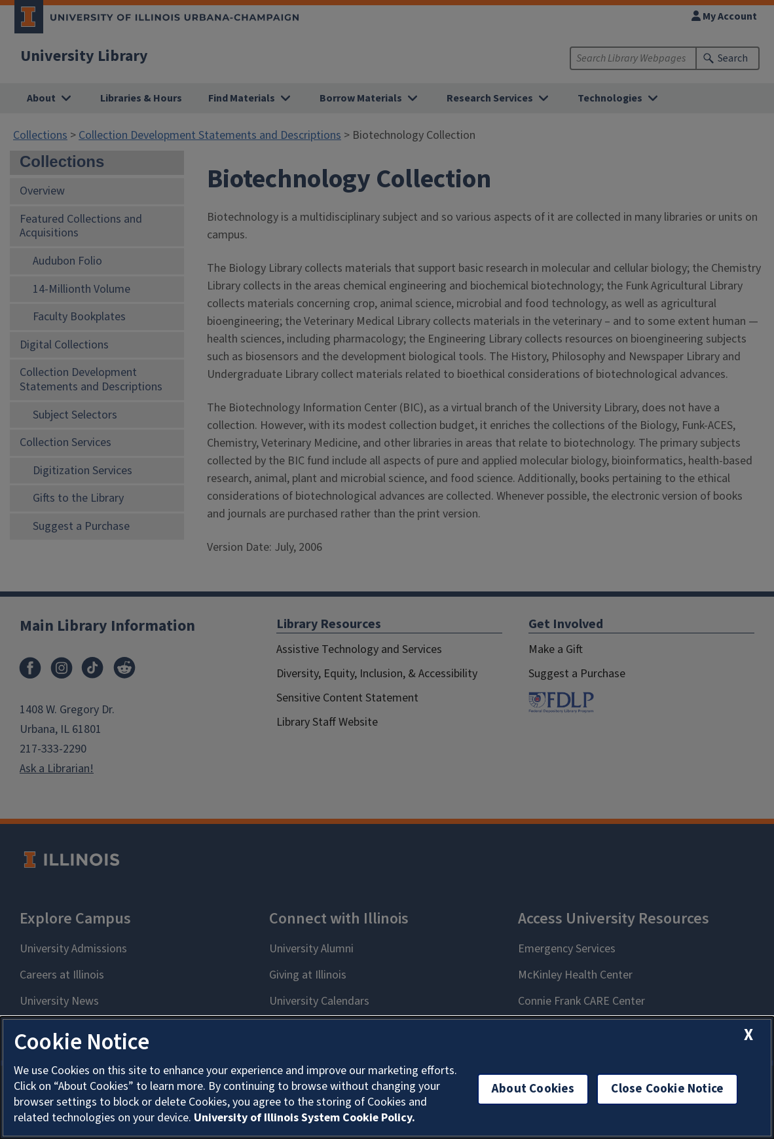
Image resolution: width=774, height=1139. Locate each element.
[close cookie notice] (748, 1035)
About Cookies (533, 1089)
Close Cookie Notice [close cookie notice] (667, 1089)
